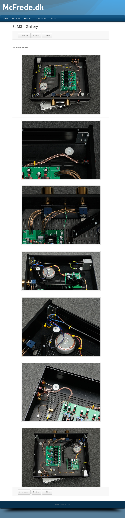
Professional (41, 18)
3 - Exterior (47, 35)
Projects (16, 18)
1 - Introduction (24, 35)
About (53, 18)
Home (6, 18)
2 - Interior (36, 35)
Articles (27, 18)
